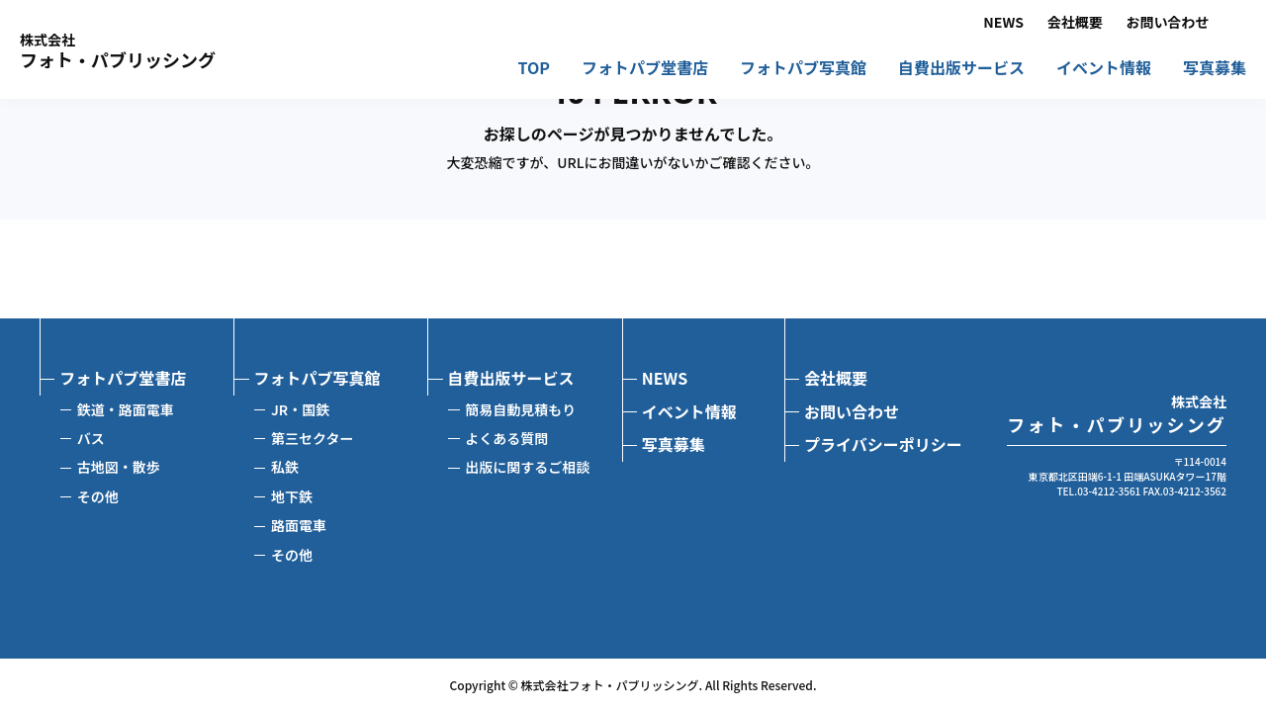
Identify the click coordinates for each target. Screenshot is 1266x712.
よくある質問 (506, 438)
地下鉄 (292, 496)
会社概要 (1075, 22)
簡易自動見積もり (520, 409)
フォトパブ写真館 (803, 69)
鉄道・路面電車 (125, 409)
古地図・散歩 (118, 467)
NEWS (1003, 22)
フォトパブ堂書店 (645, 69)
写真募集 (1214, 69)
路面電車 (298, 525)
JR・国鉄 (300, 409)
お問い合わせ (1168, 22)
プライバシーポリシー (883, 444)
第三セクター (312, 438)
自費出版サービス (961, 69)
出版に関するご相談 (527, 467)
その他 (98, 496)
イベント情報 (1103, 69)
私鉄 (285, 467)
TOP (534, 69)
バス (91, 438)
